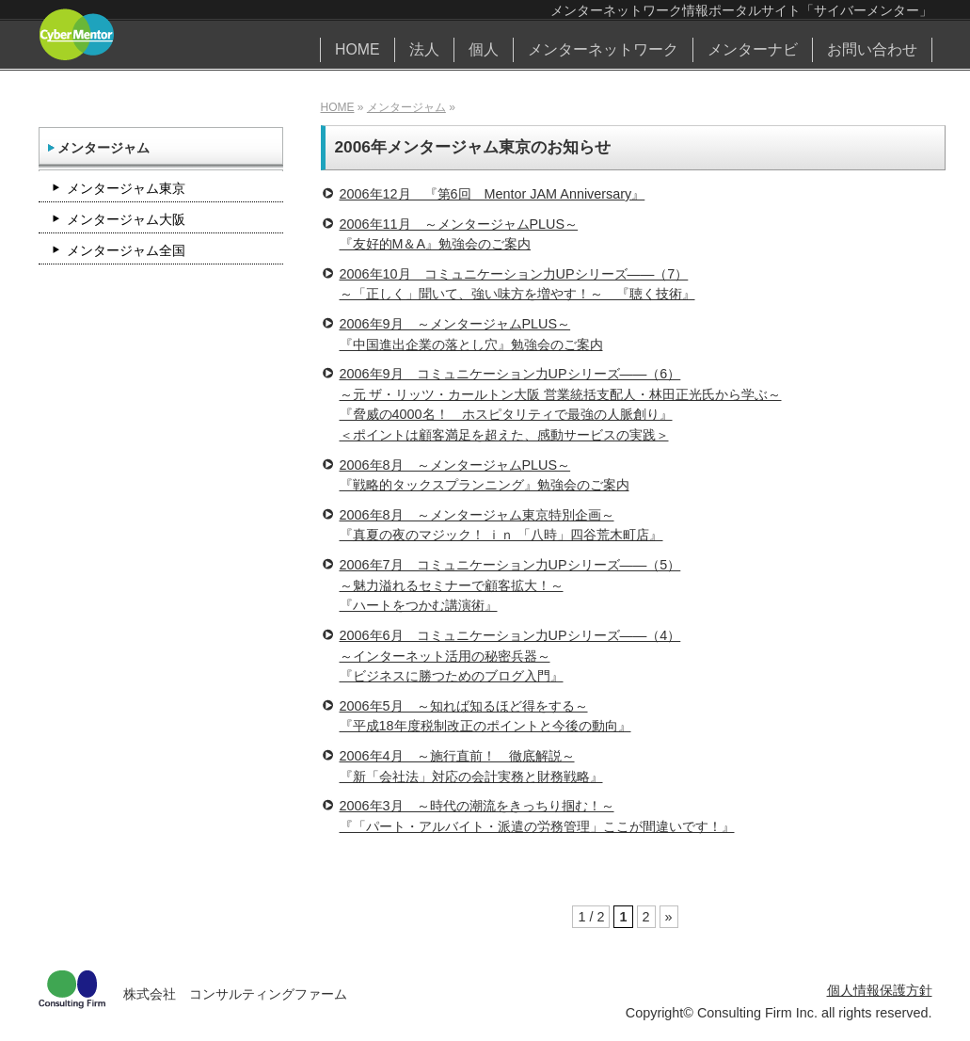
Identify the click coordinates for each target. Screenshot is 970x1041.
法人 (424, 49)
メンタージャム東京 (126, 188)
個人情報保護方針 (879, 990)
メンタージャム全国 (126, 250)
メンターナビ (753, 49)
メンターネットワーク (603, 49)
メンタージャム (406, 107)
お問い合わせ (872, 49)
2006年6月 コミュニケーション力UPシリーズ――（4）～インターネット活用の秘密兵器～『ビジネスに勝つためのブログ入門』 (510, 655)
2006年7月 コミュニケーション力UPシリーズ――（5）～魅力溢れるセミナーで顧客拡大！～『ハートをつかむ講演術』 (510, 585)
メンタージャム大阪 (126, 219)
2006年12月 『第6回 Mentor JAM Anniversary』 (492, 193)
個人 (484, 49)
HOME (357, 49)
